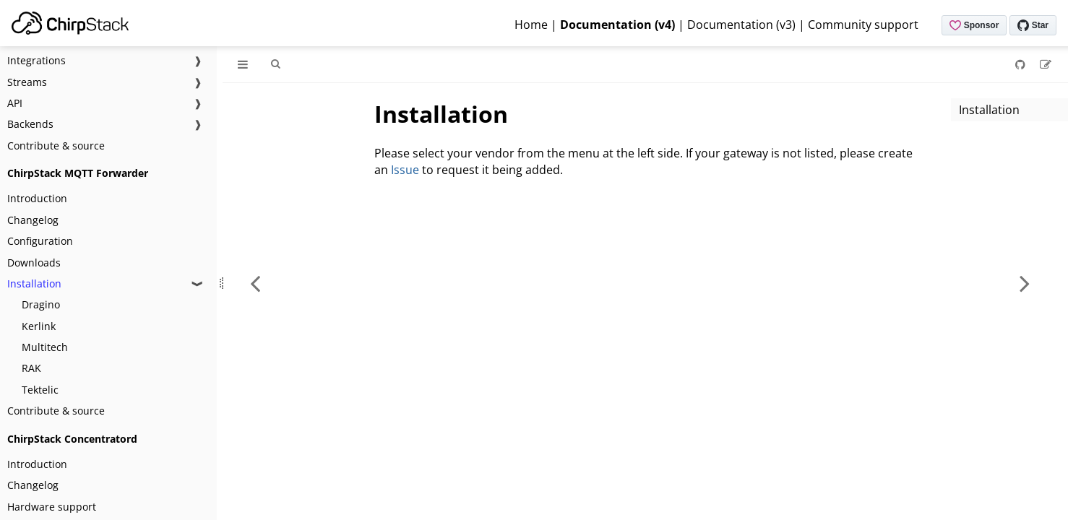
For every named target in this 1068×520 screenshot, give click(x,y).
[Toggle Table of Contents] (242, 64)
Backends (30, 124)
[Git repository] (1021, 64)
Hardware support (51, 507)
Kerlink (39, 326)
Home (531, 24)
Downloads (34, 262)
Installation (34, 283)
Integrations (36, 60)
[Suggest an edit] (1045, 64)
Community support (863, 24)
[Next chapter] (1024, 283)
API (14, 103)
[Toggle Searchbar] (275, 64)
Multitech (45, 347)
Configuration (40, 241)
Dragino (41, 304)
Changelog (33, 220)
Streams (27, 82)
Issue (405, 170)
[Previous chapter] (255, 283)
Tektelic (40, 389)
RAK (31, 368)
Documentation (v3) (741, 24)
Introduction (37, 198)
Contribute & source (56, 145)
